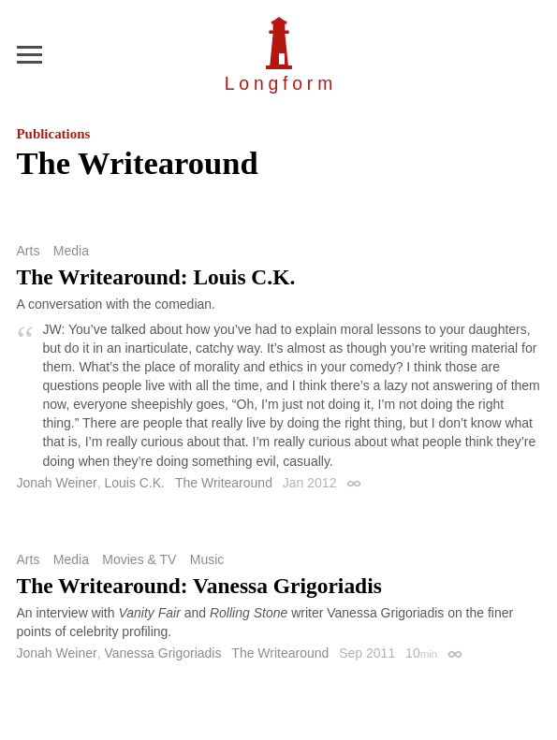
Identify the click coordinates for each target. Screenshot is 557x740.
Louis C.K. (134, 482)
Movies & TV (139, 559)
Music (207, 559)
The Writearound (223, 482)
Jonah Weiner (57, 482)
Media (71, 250)
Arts (28, 250)
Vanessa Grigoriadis (162, 653)
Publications (54, 133)
